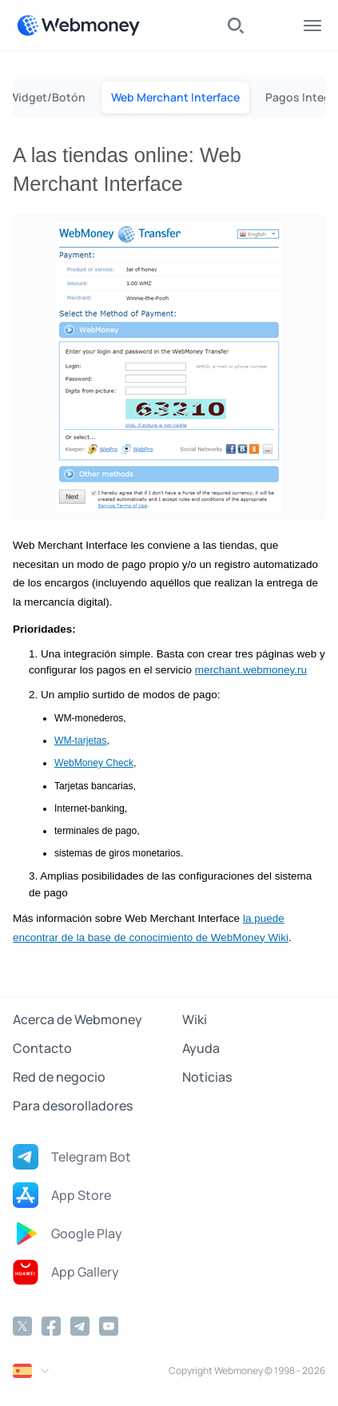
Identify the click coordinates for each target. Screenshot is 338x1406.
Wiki (194, 1019)
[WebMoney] (78, 25)
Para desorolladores (73, 1105)
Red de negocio (59, 1077)
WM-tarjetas (80, 740)
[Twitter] (22, 1326)
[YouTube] (108, 1326)
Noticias (207, 1077)
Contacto (42, 1048)
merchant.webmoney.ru (251, 670)
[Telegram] (79, 1326)
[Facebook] (51, 1326)
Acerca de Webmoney (77, 1019)
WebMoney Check (93, 763)
